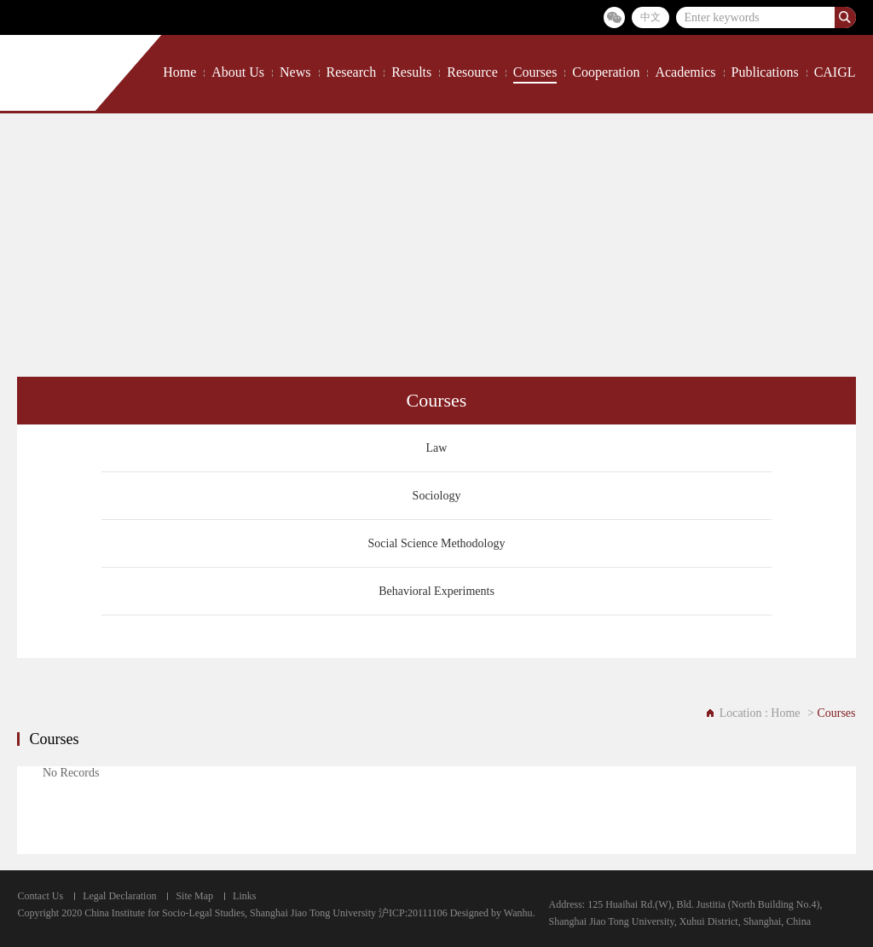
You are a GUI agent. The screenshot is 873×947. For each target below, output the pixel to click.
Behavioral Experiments (436, 591)
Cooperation (605, 72)
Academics (685, 72)
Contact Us (40, 896)
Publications (765, 72)
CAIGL (835, 72)
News (295, 72)
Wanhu (518, 913)
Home (179, 72)
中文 (650, 17)
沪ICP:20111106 (413, 913)
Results (411, 72)
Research (352, 72)
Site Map (194, 896)
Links (244, 896)
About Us (237, 72)
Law (437, 448)
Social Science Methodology (437, 543)
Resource (472, 72)
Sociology (437, 495)
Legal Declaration (119, 896)
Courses (535, 72)
